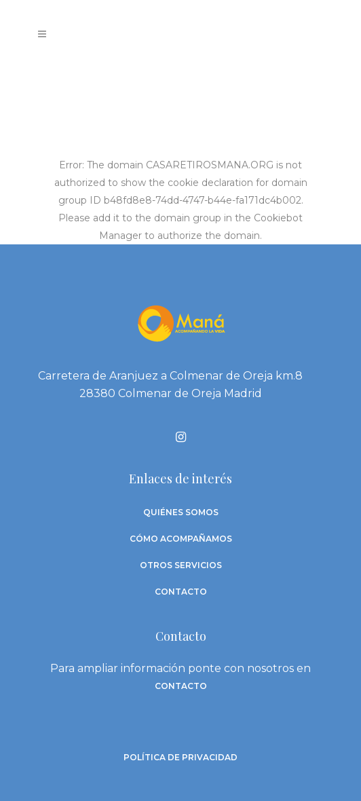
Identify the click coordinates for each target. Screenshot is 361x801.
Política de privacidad (181, 757)
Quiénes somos (180, 512)
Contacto (181, 591)
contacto (181, 686)
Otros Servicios (181, 565)
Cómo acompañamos (181, 539)
